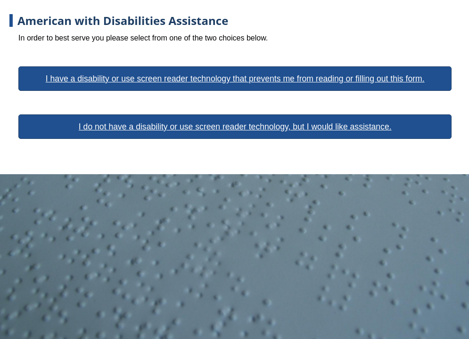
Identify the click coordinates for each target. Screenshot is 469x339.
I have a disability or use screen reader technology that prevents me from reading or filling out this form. (235, 78)
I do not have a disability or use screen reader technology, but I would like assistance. (235, 126)
